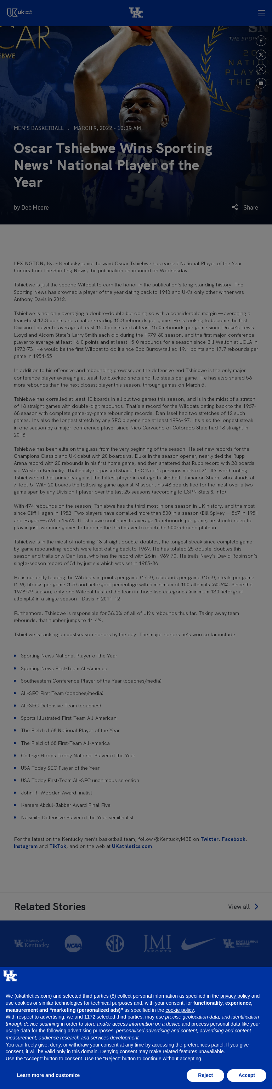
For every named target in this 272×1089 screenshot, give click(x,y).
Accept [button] (246, 1075)
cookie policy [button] (179, 1010)
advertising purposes (90, 1030)
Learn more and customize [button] (48, 1075)
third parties (129, 1017)
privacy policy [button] (235, 996)
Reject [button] (205, 1075)
